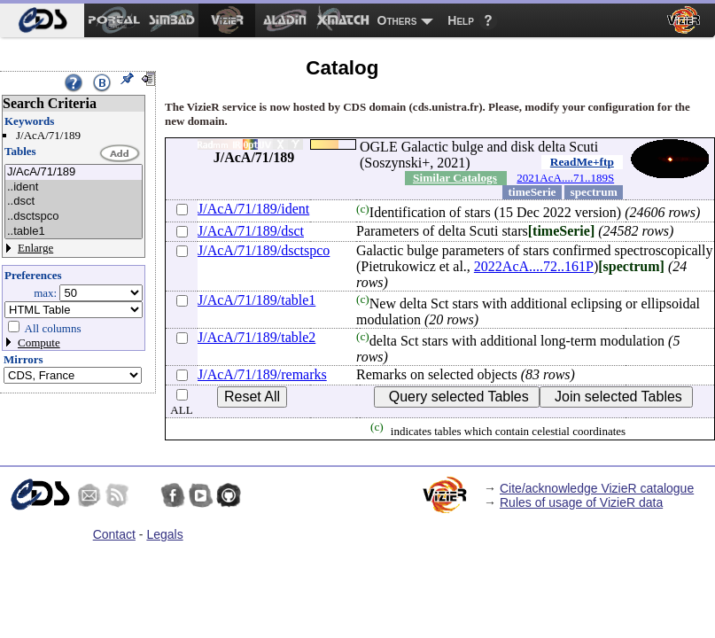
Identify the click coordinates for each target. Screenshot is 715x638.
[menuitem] (42, 20)
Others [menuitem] (397, 20)
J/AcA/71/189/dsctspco (264, 250)
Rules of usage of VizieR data (581, 502)
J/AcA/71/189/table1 (256, 299)
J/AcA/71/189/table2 (256, 337)
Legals (164, 534)
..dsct (73, 201)
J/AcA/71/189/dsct (251, 230)
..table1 (73, 231)
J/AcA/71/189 (73, 172)
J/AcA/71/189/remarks (262, 374)
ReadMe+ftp (582, 161)
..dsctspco (73, 216)
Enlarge (35, 247)
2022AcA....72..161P (534, 266)
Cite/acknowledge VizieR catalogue (597, 488)
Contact (114, 534)
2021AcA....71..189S (565, 177)
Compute (39, 342)
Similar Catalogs (455, 177)
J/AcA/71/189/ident (253, 208)
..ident (73, 187)
